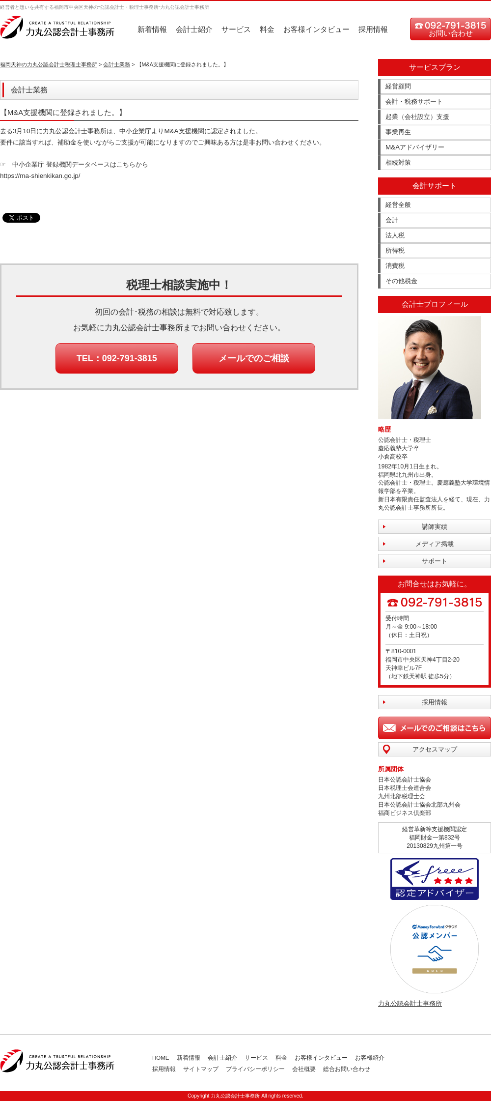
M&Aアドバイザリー (414, 147)
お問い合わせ (451, 33)
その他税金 (401, 281)
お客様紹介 (369, 1058)
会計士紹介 (194, 29)
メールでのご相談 (253, 358)
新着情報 (152, 29)
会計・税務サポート (414, 101)
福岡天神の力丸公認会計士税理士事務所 (48, 64)
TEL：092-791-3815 (117, 358)
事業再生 (398, 132)
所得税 (395, 250)
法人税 (395, 235)
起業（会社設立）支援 (417, 116)
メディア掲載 (434, 544)
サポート (434, 561)
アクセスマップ (434, 749)
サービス (236, 29)
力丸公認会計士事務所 (410, 1003)
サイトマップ (200, 1069)
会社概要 (304, 1069)
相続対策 (398, 162)
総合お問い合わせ (346, 1069)
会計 (391, 220)
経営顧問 (398, 86)
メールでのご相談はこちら (434, 728)
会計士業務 (116, 64)
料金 (267, 29)
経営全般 (398, 204)
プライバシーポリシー (255, 1069)
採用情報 (373, 29)
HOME (160, 1058)
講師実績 (434, 526)
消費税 (395, 265)
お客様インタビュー (316, 29)
